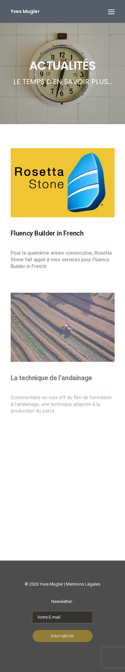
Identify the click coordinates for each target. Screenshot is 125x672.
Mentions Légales (83, 584)
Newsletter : (62, 601)
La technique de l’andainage (51, 390)
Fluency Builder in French (47, 233)
